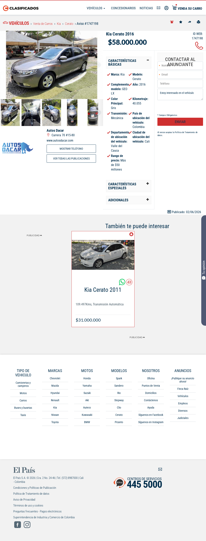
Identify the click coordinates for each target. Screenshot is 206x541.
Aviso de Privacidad (24, 501)
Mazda (55, 386)
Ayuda (150, 408)
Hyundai (55, 394)
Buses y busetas (23, 408)
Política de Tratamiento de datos (31, 495)
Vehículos (96, 8)
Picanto (119, 423)
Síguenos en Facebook (150, 416)
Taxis (23, 416)
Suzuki (87, 394)
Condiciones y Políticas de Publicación (34, 489)
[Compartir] (189, 21)
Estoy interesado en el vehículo (180, 96)
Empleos (183, 404)
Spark (119, 379)
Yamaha (87, 386)
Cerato (119, 416)
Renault (55, 401)
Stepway (119, 401)
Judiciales (182, 419)
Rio (119, 394)
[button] (128, 64)
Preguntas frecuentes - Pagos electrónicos (37, 512)
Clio (119, 408)
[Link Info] (103, 304)
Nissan (55, 416)
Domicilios (150, 394)
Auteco (87, 408)
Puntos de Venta (151, 386)
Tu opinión (203, 270)
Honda (87, 379)
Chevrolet (55, 379)
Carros (23, 401)
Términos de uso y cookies (28, 506)
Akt (87, 401)
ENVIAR (180, 123)
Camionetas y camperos (23, 385)
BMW (87, 423)
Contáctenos (151, 401)
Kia (55, 408)
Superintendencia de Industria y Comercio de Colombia (44, 518)
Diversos (182, 411)
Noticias (146, 8)
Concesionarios (123, 8)
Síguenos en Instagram (151, 423)
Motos (23, 394)
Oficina (151, 379)
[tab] (128, 64)
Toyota (55, 423)
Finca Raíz (182, 390)
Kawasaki (87, 416)
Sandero (118, 386)
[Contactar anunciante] (129, 285)
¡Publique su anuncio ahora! (182, 381)
